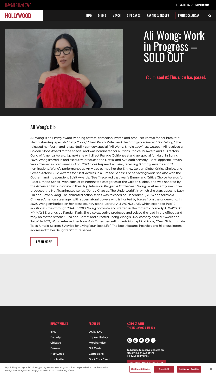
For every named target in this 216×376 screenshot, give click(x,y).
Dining (102, 15)
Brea (53, 331)
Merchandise (97, 343)
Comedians (202, 5)
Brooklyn (56, 337)
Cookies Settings (140, 369)
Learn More (44, 231)
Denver (55, 348)
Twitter (141, 340)
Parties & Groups (158, 15)
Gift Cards (134, 15)
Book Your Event (100, 359)
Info (89, 15)
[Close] (210, 369)
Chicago (55, 343)
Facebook (153, 340)
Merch (116, 15)
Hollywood (18, 15)
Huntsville (57, 359)
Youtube (147, 340)
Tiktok (135, 340)
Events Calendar (188, 15)
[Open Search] (209, 15)
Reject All (164, 369)
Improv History (98, 337)
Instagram (129, 340)
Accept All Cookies (189, 369)
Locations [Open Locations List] (184, 5)
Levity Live (95, 331)
